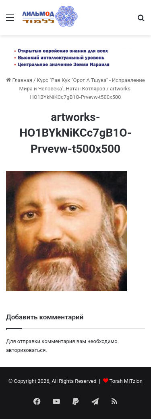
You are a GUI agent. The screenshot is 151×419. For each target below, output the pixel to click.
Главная (19, 80)
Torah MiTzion (126, 381)
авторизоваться (26, 350)
